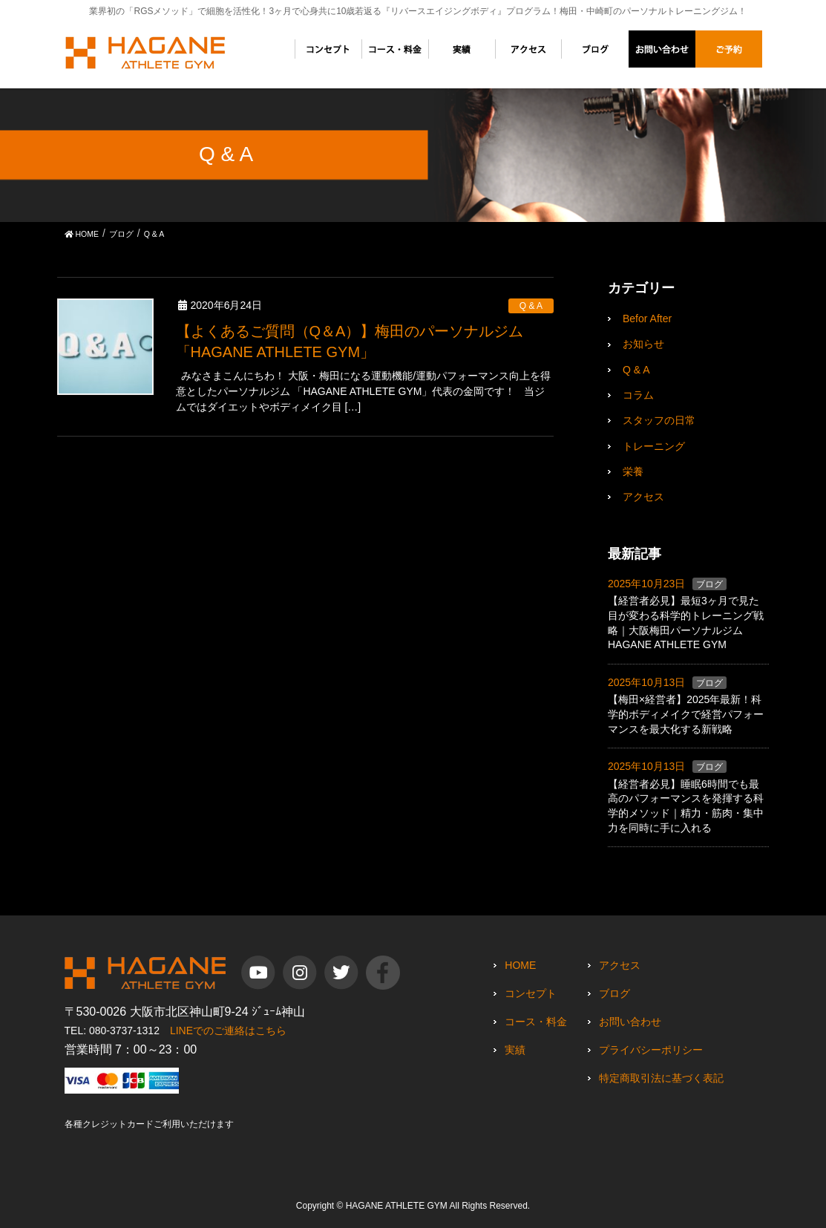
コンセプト (531, 993)
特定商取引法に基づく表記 (661, 1078)
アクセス (643, 497)
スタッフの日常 (659, 420)
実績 (515, 1050)
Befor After (647, 318)
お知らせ (643, 344)
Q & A (531, 306)
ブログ (709, 584)
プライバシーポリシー (651, 1050)
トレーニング (654, 446)
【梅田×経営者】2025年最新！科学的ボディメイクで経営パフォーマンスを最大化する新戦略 (686, 713)
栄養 (633, 471)
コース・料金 (536, 1022)
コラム (638, 395)
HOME (520, 965)
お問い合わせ (630, 1022)
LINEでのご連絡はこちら (228, 1030)
